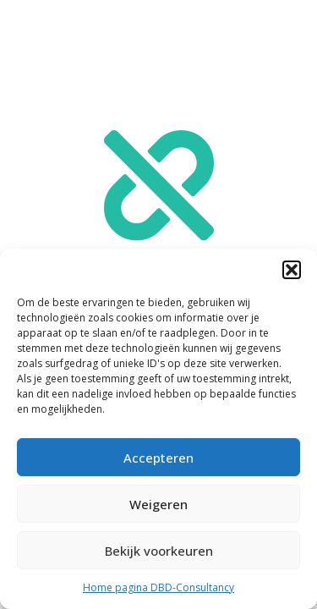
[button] (291, 269)
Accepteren (158, 457)
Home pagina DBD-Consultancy (158, 587)
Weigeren (158, 504)
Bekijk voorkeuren (159, 550)
